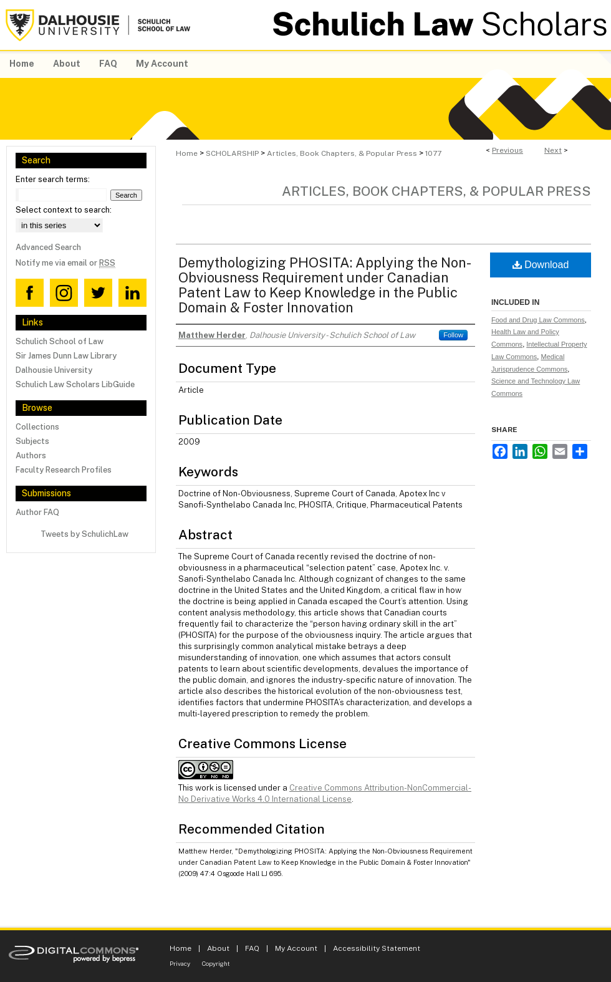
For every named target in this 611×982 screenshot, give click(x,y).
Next (553, 150)
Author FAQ (37, 512)
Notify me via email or (65, 262)
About (218, 948)
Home (187, 153)
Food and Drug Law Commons (538, 320)
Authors (31, 455)
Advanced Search (48, 247)
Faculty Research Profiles (64, 469)
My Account (296, 948)
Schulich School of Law (59, 341)
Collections (37, 426)
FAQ (252, 948)
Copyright (216, 963)
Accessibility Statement (376, 948)
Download (540, 264)
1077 (433, 153)
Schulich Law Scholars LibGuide (75, 384)
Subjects (32, 441)
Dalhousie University (54, 370)
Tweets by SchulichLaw (84, 534)
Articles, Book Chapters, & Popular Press (342, 153)
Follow (453, 335)
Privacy (180, 963)
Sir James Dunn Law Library (66, 355)
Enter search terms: (53, 179)
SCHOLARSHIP (232, 153)
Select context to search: (64, 209)
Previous (507, 150)
